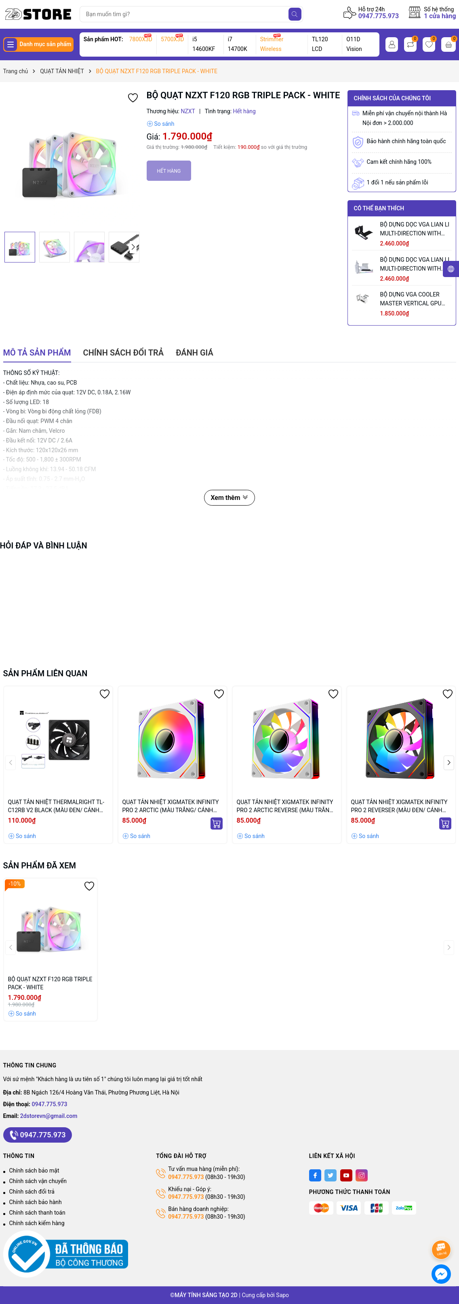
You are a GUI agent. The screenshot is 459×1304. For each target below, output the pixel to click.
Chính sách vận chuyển (38, 1181)
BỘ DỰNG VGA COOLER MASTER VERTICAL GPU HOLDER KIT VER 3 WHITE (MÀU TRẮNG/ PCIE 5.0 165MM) (413, 299)
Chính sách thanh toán (37, 1212)
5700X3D (172, 39)
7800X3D (140, 39)
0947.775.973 (378, 16)
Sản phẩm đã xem (39, 865)
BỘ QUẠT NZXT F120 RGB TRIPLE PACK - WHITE (50, 983)
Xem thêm (229, 498)
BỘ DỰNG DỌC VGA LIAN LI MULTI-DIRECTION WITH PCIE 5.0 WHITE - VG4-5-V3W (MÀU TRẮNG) (415, 264)
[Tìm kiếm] (294, 14)
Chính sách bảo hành (35, 1202)
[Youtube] (346, 1175)
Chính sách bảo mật (34, 1170)
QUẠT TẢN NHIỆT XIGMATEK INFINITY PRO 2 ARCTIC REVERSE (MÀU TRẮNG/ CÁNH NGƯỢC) (286, 806)
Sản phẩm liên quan (45, 673)
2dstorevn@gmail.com (49, 1116)
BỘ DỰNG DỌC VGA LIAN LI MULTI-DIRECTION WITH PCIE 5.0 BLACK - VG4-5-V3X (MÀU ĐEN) (415, 229)
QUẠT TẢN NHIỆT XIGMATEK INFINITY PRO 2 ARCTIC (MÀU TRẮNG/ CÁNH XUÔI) (170, 806)
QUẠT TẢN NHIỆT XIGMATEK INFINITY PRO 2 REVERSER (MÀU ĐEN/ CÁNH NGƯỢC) (399, 806)
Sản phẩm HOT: (103, 39)
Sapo (282, 1295)
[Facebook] (315, 1175)
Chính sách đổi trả (32, 1191)
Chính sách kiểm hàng (37, 1223)
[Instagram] (362, 1175)
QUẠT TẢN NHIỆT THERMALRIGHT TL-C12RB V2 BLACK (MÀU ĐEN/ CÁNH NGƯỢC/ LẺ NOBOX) (56, 806)
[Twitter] (330, 1175)
